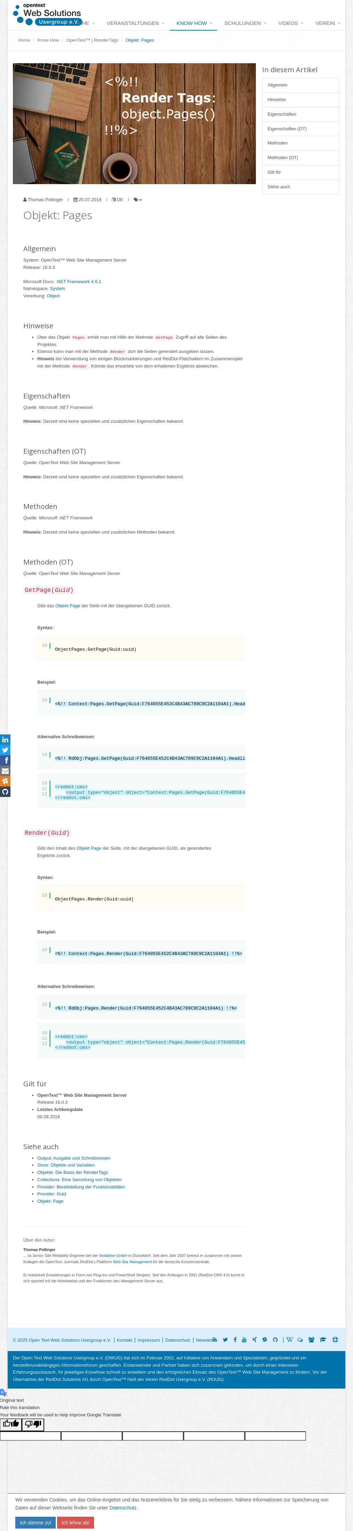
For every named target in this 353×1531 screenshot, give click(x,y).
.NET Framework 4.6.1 (78, 281)
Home (24, 40)
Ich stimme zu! (35, 1522)
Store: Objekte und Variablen (66, 1165)
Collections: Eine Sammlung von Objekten (79, 1179)
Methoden (278, 143)
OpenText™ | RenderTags (92, 40)
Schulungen (242, 23)
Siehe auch (279, 186)
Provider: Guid (51, 1193)
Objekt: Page (50, 1201)
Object (53, 295)
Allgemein (278, 85)
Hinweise (277, 99)
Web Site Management (132, 1262)
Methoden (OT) (283, 157)
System (57, 288)
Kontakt (124, 1340)
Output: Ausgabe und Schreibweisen (73, 1158)
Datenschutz (124, 1508)
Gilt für (274, 172)
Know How (191, 23)
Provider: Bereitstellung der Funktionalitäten (81, 1187)
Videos (288, 23)
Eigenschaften (282, 114)
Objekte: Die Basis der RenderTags (72, 1172)
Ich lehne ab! (75, 1522)
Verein (325, 23)
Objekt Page (67, 605)
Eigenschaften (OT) (287, 128)
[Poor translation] (33, 1424)
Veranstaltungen (133, 23)
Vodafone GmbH (113, 1255)
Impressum (149, 1340)
